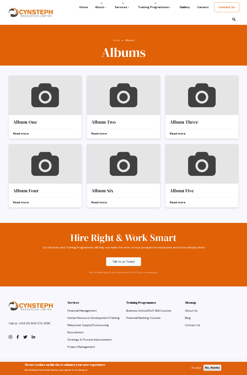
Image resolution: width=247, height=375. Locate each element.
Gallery (185, 7)
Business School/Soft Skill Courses (148, 311)
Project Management (81, 347)
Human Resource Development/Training (93, 318)
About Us (191, 311)
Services (122, 7)
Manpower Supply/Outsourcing (88, 325)
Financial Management (82, 311)
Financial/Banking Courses (143, 318)
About (100, 7)
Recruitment (75, 332)
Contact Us (226, 7)
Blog (188, 318)
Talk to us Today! (123, 261)
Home (83, 7)
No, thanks (212, 368)
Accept (196, 368)
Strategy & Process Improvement (89, 340)
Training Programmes (154, 7)
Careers (203, 7)
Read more (21, 133)
